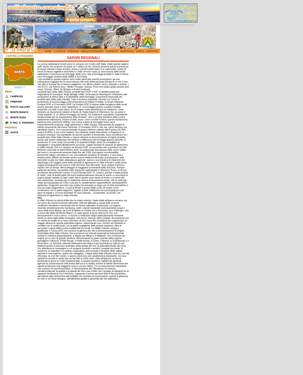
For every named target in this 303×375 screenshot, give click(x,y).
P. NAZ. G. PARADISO (22, 122)
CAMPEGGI (111, 51)
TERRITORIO (127, 51)
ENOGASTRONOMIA (92, 51)
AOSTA (14, 132)
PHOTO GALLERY (20, 107)
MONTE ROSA (18, 117)
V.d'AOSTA (59, 51)
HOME (48, 51)
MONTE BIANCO (19, 112)
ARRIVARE (152, 51)
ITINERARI (73, 51)
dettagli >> (19, 87)
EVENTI (140, 51)
